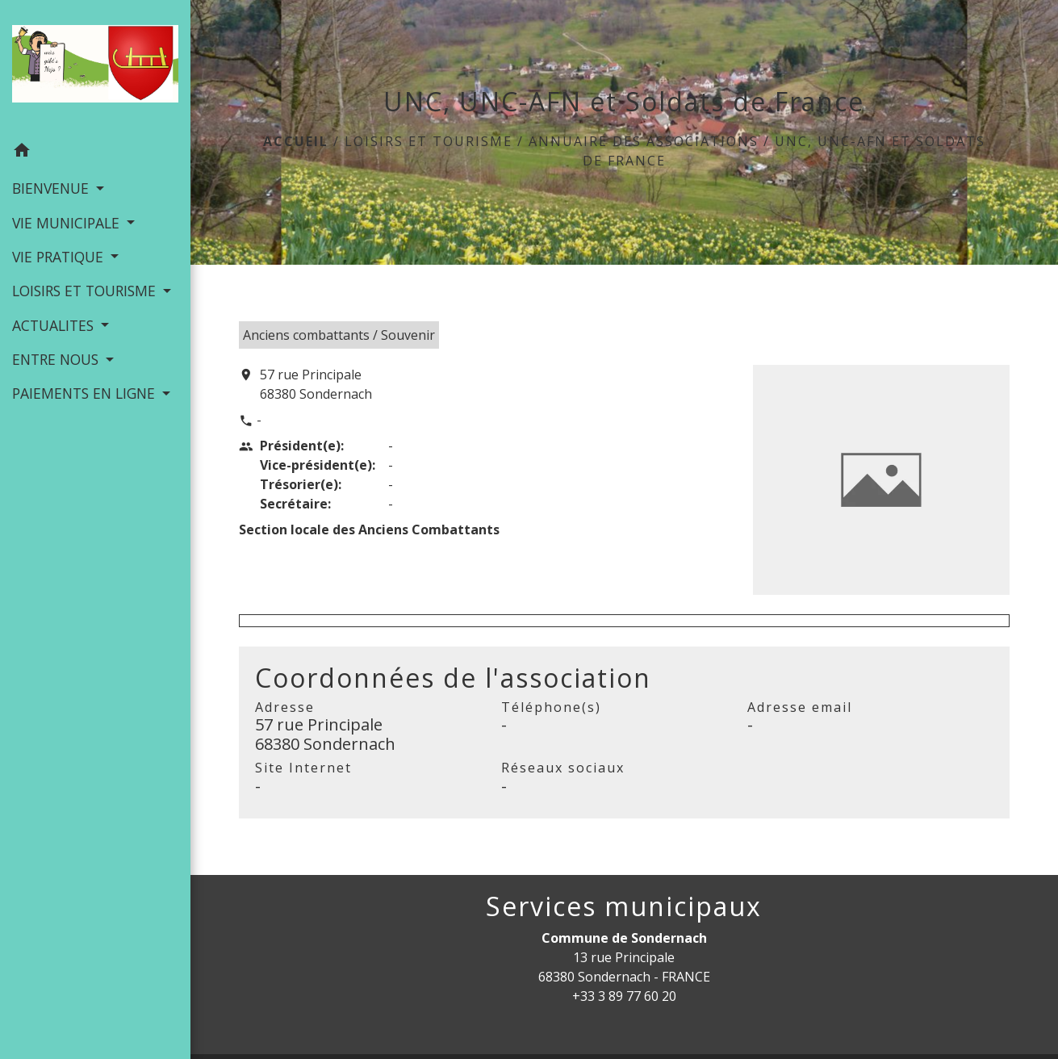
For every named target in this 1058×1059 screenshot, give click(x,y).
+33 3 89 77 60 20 (624, 996)
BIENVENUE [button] (52, 188)
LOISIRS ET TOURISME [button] (86, 290)
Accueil (295, 141)
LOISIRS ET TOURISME (428, 141)
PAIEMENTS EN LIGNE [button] (85, 393)
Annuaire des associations (644, 141)
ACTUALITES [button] (55, 325)
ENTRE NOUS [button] (57, 359)
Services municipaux (624, 906)
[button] (95, 152)
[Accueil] (95, 66)
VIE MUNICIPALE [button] (67, 222)
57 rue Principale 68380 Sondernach (316, 384)
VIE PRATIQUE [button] (59, 256)
